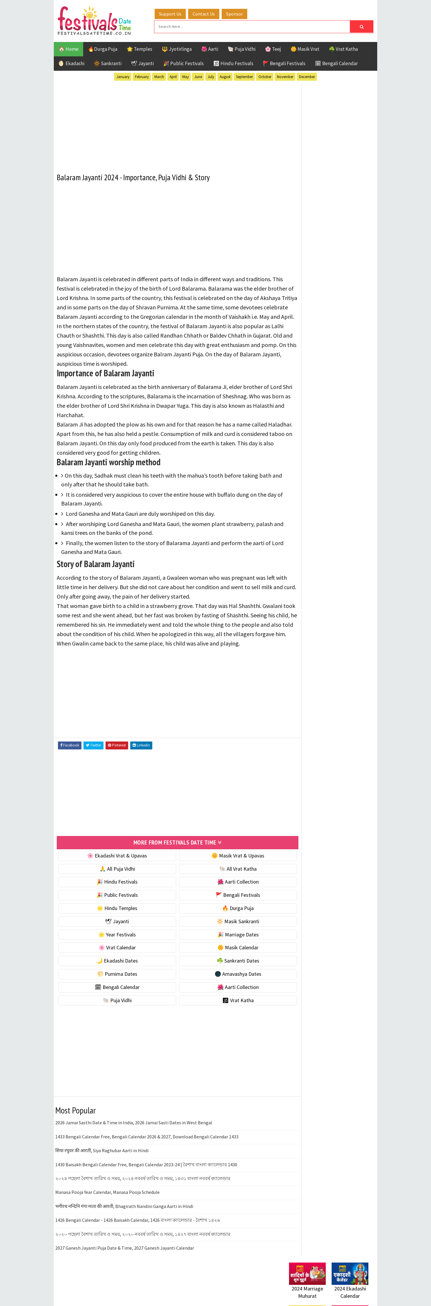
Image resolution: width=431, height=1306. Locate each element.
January (122, 75)
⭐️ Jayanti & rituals (309, 378)
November (285, 75)
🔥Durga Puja (102, 48)
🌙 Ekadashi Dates (112, 977)
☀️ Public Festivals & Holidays (321, 403)
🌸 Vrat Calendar (112, 964)
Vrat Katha (344, 643)
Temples (315, 643)
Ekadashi (346, 592)
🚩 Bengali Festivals (284, 62)
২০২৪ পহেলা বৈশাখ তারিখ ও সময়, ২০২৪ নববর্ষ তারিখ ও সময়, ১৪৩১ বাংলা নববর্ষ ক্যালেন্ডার (142, 1195)
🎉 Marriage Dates (222, 951)
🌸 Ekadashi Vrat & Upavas (112, 872)
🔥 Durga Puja (222, 924)
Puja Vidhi (344, 623)
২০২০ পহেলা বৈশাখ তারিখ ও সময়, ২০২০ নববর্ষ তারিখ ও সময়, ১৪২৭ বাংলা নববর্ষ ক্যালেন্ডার (142, 1250)
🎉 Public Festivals (183, 62)
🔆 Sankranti (107, 62)
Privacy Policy (301, 804)
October (264, 75)
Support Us (176, 13)
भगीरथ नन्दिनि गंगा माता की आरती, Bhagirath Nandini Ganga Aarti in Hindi (124, 1223)
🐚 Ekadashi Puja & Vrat (314, 353)
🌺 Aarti (209, 48)
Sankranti (300, 633)
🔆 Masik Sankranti (222, 937)
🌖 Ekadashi (71, 62)
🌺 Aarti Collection (222, 898)
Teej (294, 643)
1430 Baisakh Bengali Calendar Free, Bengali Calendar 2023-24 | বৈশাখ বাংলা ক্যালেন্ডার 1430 (146, 1181)
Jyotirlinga (302, 612)
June (198, 75)
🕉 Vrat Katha (222, 1016)
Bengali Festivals (309, 592)
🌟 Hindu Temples (111, 924)
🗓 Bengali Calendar (336, 62)
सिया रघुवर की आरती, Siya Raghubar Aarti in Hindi (101, 1167)
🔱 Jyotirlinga (177, 48)
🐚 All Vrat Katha (222, 885)
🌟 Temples (139, 48)
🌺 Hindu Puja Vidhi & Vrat (317, 390)
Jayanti (340, 602)
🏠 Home (68, 48)
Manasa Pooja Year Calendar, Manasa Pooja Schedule (107, 1209)
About (292, 775)
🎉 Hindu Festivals (111, 898)
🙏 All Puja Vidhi (112, 885)
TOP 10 (355, 633)
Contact (295, 785)
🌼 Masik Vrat (304, 48)
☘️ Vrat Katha (343, 48)
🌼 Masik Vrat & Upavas (222, 872)
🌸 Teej (273, 48)
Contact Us (209, 13)
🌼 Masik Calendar (222, 964)
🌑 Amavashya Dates (221, 990)
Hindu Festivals (307, 602)
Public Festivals (307, 623)
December (307, 75)
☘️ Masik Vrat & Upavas (314, 366)
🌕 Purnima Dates (112, 990)
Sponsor (240, 13)
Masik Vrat (335, 612)
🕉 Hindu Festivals (233, 62)
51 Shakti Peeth (306, 582)
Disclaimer (297, 794)
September (244, 75)
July (211, 75)
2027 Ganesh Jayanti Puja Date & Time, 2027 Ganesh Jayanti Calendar (124, 1264)
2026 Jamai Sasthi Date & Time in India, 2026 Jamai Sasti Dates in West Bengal (133, 1139)
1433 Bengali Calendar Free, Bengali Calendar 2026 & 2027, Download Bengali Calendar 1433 (146, 1153)
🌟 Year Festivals (112, 951)
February (142, 75)
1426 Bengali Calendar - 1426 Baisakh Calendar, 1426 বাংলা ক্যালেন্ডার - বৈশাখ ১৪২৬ (137, 1236)
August (225, 75)
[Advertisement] (167, 123)
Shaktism (330, 633)
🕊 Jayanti (142, 62)
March (159, 75)
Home (293, 765)
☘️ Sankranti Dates (222, 977)
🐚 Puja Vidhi (241, 48)
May (185, 75)
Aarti (337, 582)
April (173, 75)
